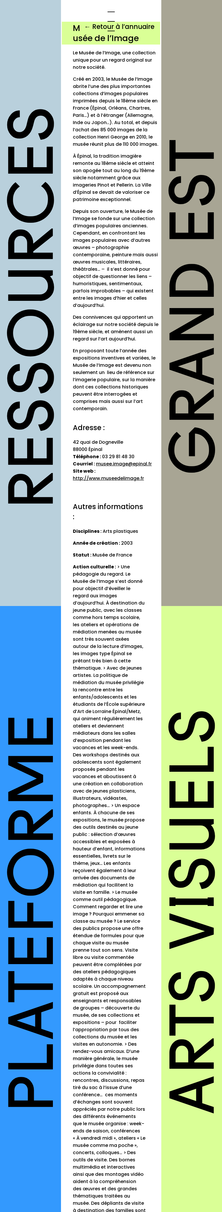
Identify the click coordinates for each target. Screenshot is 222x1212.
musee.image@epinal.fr (124, 464)
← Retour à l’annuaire (119, 26)
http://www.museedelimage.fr (108, 478)
